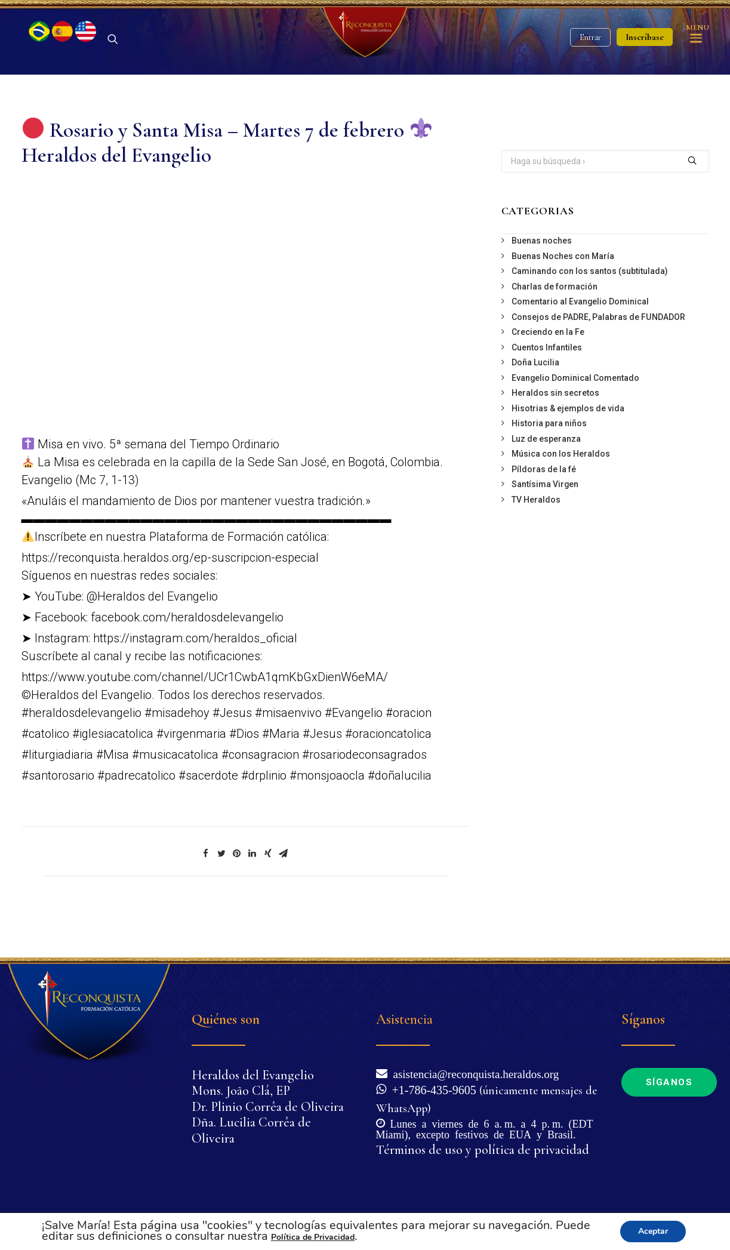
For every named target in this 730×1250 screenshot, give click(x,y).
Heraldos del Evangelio (253, 1075)
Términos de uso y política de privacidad (482, 1149)
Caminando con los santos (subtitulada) (590, 310)
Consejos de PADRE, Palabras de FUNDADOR (598, 355)
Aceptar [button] (653, 1231)
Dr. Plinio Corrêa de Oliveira (268, 1106)
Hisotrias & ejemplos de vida (568, 446)
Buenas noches (542, 279)
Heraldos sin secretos (555, 431)
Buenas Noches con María (563, 294)
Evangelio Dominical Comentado (575, 416)
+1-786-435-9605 (431, 1089)
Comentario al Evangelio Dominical (580, 340)
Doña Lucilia (535, 401)
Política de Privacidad (313, 1237)
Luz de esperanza (546, 477)
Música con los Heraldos (561, 492)
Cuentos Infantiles (547, 385)
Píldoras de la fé (544, 507)
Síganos (669, 1082)
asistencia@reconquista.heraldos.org (473, 1073)
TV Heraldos (536, 538)
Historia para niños (549, 462)
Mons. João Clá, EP (241, 1090)
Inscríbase (645, 56)
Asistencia (404, 1019)
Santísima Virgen (545, 523)
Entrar (590, 57)
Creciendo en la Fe (548, 370)
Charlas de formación (554, 325)
